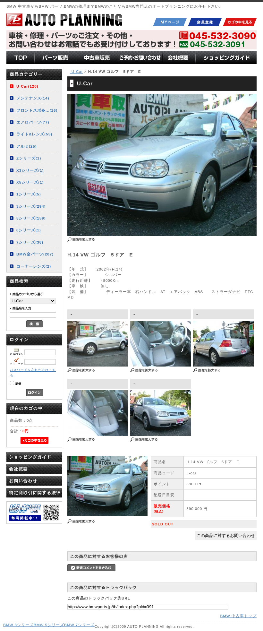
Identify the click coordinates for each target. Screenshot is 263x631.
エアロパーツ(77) (32, 122)
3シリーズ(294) (31, 206)
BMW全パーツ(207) (35, 254)
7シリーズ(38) (29, 242)
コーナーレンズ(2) (33, 266)
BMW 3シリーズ (18, 625)
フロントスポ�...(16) (36, 110)
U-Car (76, 71)
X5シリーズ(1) (30, 182)
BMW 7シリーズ (79, 625)
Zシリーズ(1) (28, 158)
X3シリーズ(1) (30, 170)
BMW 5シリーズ (49, 625)
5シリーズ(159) (31, 218)
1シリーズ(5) (28, 194)
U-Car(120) (27, 86)
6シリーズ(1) (28, 230)
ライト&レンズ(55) (34, 134)
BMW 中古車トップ (238, 616)
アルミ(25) (26, 146)
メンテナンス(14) (32, 98)
